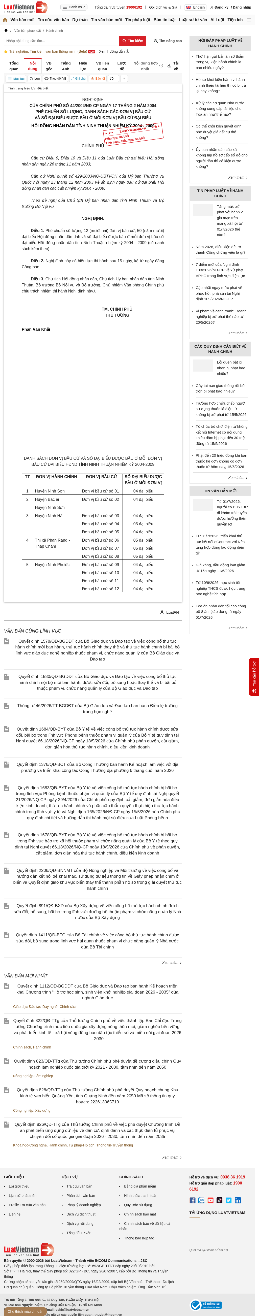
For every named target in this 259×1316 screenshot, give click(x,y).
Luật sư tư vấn (193, 20)
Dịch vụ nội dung (79, 1224)
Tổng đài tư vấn (78, 1233)
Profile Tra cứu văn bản (27, 1205)
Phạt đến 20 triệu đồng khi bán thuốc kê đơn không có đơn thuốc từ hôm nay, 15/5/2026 (221, 461)
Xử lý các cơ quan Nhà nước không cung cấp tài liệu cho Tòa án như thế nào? (220, 108)
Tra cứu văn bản (53, 20)
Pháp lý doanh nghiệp (83, 1205)
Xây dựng (42, 1110)
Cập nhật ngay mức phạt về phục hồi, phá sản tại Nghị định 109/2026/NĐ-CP (219, 293)
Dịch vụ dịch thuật (81, 1214)
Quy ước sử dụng (138, 1205)
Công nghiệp (23, 1110)
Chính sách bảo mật (140, 1214)
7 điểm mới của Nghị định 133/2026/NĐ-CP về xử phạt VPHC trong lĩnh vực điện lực (220, 270)
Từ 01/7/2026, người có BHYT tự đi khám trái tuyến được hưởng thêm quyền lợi (232, 512)
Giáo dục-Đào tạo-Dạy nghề (35, 1007)
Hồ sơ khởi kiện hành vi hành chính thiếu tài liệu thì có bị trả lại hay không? (221, 85)
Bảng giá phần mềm (140, 1186)
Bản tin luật (165, 20)
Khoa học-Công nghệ (30, 1145)
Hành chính (42, 1047)
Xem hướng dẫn (114, 51)
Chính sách (69, 1007)
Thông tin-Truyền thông (114, 1145)
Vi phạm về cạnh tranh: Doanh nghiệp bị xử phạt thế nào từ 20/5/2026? (221, 316)
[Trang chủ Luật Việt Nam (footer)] (29, 1255)
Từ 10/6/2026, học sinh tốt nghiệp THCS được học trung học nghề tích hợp (220, 588)
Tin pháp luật (137, 20)
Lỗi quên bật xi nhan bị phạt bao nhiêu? (231, 368)
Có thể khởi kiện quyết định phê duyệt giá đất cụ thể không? (219, 132)
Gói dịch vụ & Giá (163, 7)
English (195, 7)
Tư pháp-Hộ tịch (82, 1145)
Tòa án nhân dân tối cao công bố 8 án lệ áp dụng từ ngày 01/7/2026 (221, 611)
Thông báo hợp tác (139, 1238)
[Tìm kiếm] (132, 41)
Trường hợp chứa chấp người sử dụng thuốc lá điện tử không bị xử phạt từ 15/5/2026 (221, 409)
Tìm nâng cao (168, 41)
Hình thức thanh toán (140, 1196)
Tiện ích (235, 20)
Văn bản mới (22, 20)
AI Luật (217, 20)
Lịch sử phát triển (22, 1196)
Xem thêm (172, 963)
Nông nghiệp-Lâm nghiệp (33, 1076)
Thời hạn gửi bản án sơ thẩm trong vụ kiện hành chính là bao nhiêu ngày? (220, 62)
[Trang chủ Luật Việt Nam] (26, 7)
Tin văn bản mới (106, 20)
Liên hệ (14, 1214)
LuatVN (169, 612)
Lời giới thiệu (19, 1186)
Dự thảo (80, 20)
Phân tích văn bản (80, 1196)
